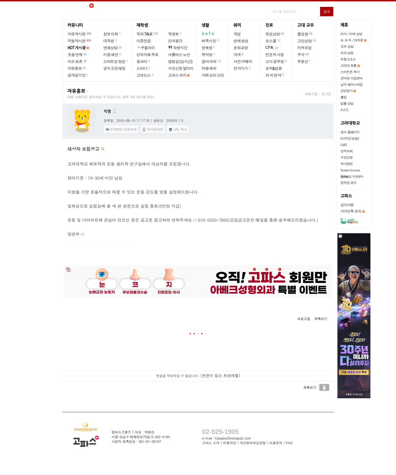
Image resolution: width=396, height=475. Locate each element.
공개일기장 (78, 75)
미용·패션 (112, 54)
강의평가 (175, 41)
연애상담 (112, 47)
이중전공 (143, 41)
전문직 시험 (274, 55)
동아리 (143, 61)
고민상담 (306, 40)
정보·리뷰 (112, 33)
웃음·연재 (77, 54)
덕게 (238, 54)
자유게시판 (80, 33)
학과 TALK (147, 33)
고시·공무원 (276, 61)
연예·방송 (240, 41)
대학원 (110, 40)
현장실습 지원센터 (351, 176)
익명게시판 (80, 40)
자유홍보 (77, 68)
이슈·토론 (77, 61)
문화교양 (240, 48)
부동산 (304, 61)
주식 (303, 54)
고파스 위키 (177, 75)
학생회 (175, 33)
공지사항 (347, 204)
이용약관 (229, 442)
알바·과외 (211, 61)
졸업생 (304, 33)
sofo (208, 33)
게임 (237, 34)
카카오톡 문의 (350, 211)
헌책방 (208, 47)
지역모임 (304, 48)
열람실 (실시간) (180, 61)
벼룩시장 (211, 40)
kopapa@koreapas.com (233, 438)
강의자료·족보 (147, 55)
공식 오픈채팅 (114, 68)
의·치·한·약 (274, 75)
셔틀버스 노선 (179, 55)
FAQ (289, 442)
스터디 (143, 68)
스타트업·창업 (115, 61)
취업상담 (274, 33)
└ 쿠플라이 (145, 48)
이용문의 (275, 442)
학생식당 (177, 48)
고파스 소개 (210, 442)
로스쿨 (272, 40)
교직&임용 (273, 68)
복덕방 (208, 54)
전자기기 (242, 68)
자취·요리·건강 (213, 75)
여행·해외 (209, 68)
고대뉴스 (145, 75)
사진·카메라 (242, 61)
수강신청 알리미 (181, 68)
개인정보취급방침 (253, 442)
